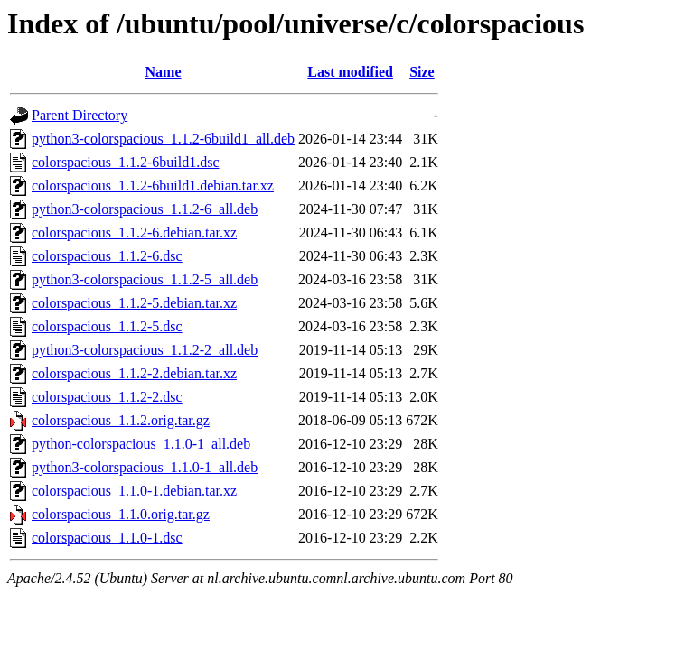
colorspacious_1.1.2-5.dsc (107, 326)
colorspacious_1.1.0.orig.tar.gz (121, 514)
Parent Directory (79, 115)
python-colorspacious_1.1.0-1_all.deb (141, 443)
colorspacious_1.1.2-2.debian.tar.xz (134, 373)
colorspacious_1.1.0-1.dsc (107, 537)
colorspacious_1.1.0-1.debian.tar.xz (134, 490)
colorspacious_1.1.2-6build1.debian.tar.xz (153, 185)
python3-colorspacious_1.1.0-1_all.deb (145, 467)
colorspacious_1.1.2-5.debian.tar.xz (134, 303)
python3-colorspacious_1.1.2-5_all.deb (145, 279)
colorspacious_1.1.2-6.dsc (107, 256)
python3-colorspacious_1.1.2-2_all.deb (145, 350)
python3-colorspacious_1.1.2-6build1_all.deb (163, 138)
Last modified (350, 71)
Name (163, 71)
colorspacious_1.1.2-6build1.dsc (126, 162)
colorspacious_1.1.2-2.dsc (107, 396)
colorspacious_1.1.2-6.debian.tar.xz (134, 232)
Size (422, 71)
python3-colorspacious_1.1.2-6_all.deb (145, 209)
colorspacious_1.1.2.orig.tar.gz (121, 420)
